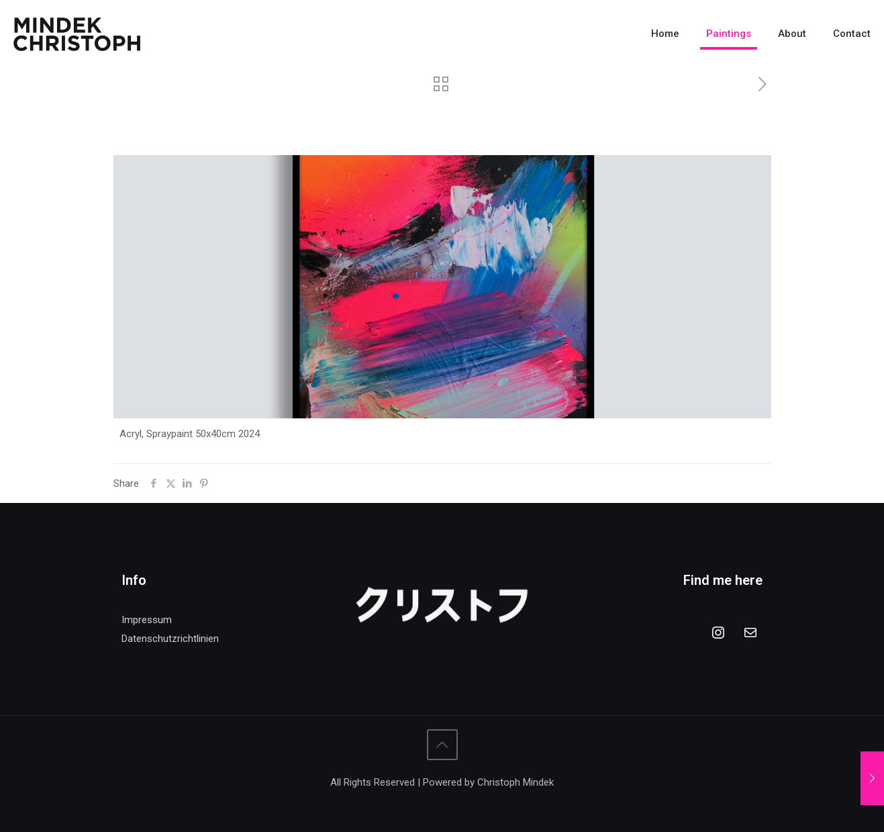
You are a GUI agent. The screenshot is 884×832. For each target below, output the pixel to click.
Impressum (146, 620)
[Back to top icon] (442, 744)
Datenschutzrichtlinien (170, 639)
